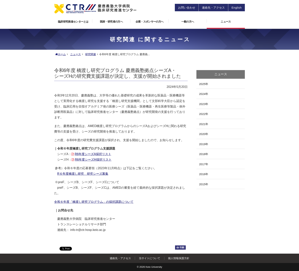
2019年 (203, 144)
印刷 (180, 247)
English (236, 7)
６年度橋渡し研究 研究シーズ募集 (82, 173)
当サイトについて (149, 258)
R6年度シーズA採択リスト (91, 154)
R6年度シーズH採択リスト (92, 159)
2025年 (203, 84)
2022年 (203, 114)
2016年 (203, 174)
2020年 (203, 134)
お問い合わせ (186, 7)
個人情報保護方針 (178, 258)
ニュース (226, 21)
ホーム (60, 54)
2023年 (203, 104)
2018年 (203, 154)
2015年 (203, 184)
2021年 (203, 124)
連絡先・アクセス (213, 7)
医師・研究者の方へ (115, 20)
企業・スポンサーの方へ (152, 20)
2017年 (203, 164)
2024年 (203, 93)
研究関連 (90, 54)
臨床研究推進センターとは (75, 20)
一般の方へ (194, 20)
